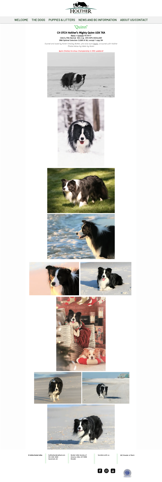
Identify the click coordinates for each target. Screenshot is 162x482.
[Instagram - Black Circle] (106, 471)
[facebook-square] (100, 471)
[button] (38, 19)
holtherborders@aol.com (56, 455)
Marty (73, 35)
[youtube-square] (113, 471)
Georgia (81, 35)
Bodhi (95, 44)
